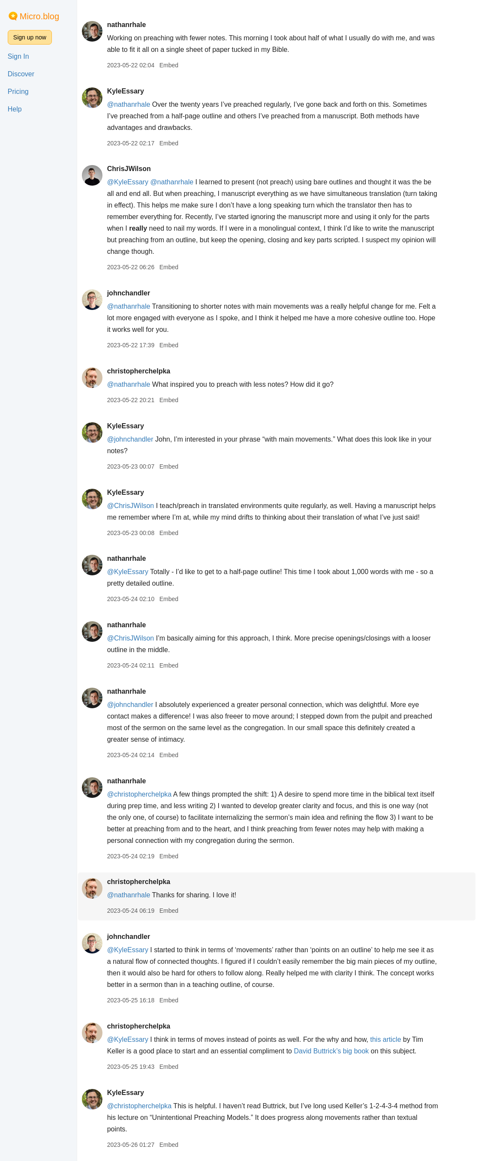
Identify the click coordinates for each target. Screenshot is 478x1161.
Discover (21, 74)
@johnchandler (131, 439)
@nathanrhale (130, 104)
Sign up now (29, 37)
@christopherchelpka (140, 794)
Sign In (18, 56)
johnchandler (129, 293)
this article (387, 1039)
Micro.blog (39, 16)
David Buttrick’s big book (332, 1051)
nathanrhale (127, 24)
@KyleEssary (129, 182)
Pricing (18, 91)
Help (15, 109)
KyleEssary (126, 91)
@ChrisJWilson (132, 505)
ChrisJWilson (130, 168)
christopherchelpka (140, 371)
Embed (170, 65)
